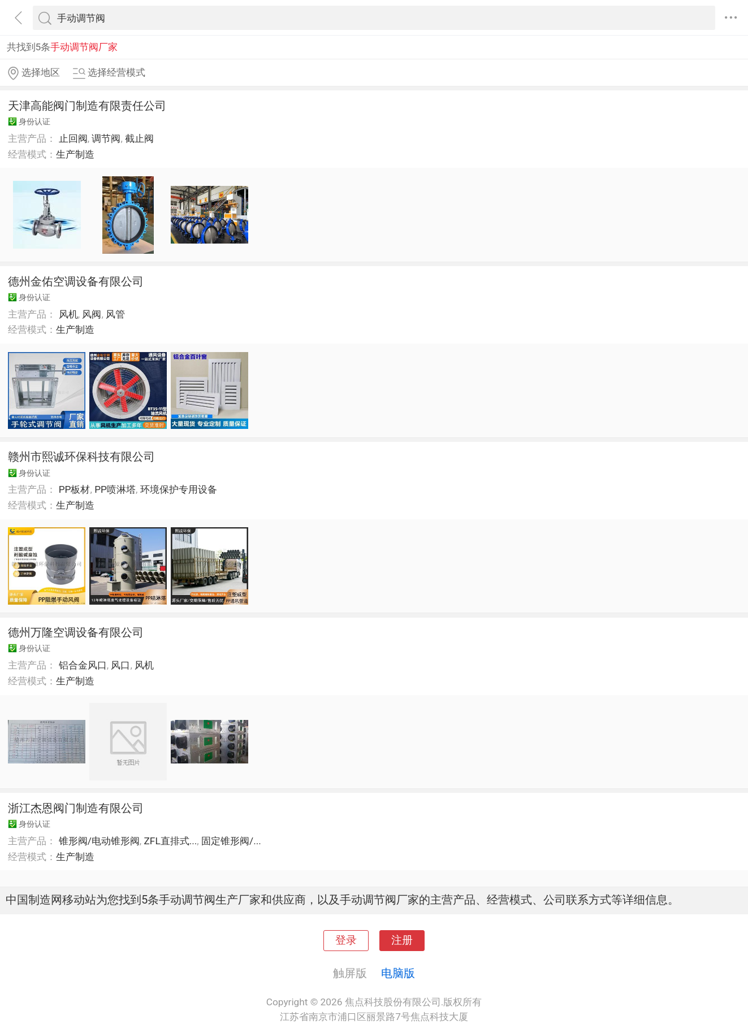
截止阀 (139, 138)
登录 (346, 940)
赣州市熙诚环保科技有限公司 (81, 456)
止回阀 (73, 138)
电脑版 (398, 973)
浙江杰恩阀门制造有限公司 (76, 808)
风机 (68, 314)
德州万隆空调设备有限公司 (76, 632)
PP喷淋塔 (115, 489)
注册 (402, 940)
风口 (120, 665)
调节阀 (106, 138)
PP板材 (74, 489)
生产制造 (75, 154)
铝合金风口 (83, 665)
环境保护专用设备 (178, 489)
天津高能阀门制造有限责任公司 (87, 105)
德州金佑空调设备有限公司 (76, 281)
